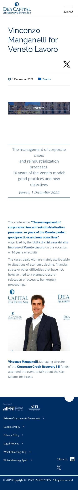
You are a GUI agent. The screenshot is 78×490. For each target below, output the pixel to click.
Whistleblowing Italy (15, 452)
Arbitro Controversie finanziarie (22, 418)
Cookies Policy (12, 427)
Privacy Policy (11, 435)
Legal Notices (11, 443)
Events (46, 79)
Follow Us (65, 459)
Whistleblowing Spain (16, 460)
